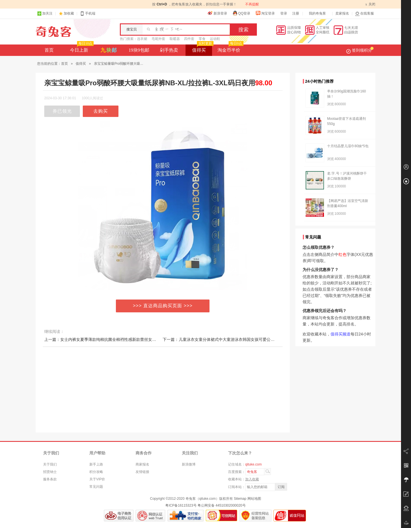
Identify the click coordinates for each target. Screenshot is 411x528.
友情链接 (142, 472)
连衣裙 (142, 39)
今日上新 (81, 48)
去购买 (100, 111)
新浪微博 (189, 464)
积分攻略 (96, 472)
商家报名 (142, 464)
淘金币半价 (229, 48)
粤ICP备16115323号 (180, 505)
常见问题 (96, 487)
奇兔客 (53, 31)
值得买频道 (340, 334)
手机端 (87, 14)
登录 (283, 13)
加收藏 (69, 13)
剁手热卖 (169, 50)
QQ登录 (241, 13)
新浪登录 (217, 13)
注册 (295, 13)
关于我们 (50, 464)
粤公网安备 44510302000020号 (222, 505)
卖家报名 (342, 13)
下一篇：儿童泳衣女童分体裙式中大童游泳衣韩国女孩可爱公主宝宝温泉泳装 (231, 339)
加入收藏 (252, 479)
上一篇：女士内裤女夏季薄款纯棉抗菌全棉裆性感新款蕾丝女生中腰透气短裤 (112, 339)
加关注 (45, 14)
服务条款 (50, 479)
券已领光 (62, 111)
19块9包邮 (139, 50)
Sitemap (240, 499)
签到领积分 (360, 50)
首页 (49, 50)
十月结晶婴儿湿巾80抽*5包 (347, 146)
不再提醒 (252, 4)
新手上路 (96, 464)
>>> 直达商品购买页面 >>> (163, 305)
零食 (202, 39)
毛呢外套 (158, 39)
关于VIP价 (97, 479)
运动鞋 (215, 39)
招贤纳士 (50, 472)
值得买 (202, 48)
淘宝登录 (265, 13)
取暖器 (175, 39)
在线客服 (364, 14)
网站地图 (254, 499)
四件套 (189, 39)
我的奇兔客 (317, 13)
